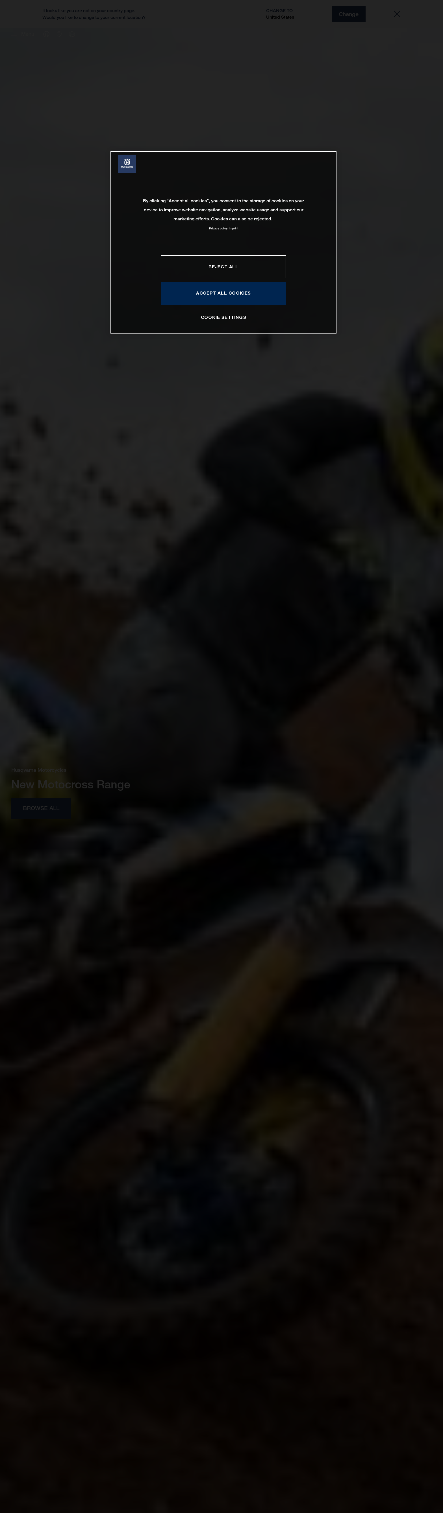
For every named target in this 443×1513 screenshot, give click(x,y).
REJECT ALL (223, 266)
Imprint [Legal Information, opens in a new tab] (233, 228)
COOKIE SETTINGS (223, 317)
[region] (223, 242)
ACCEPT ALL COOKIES (223, 292)
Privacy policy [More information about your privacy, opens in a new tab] (218, 228)
